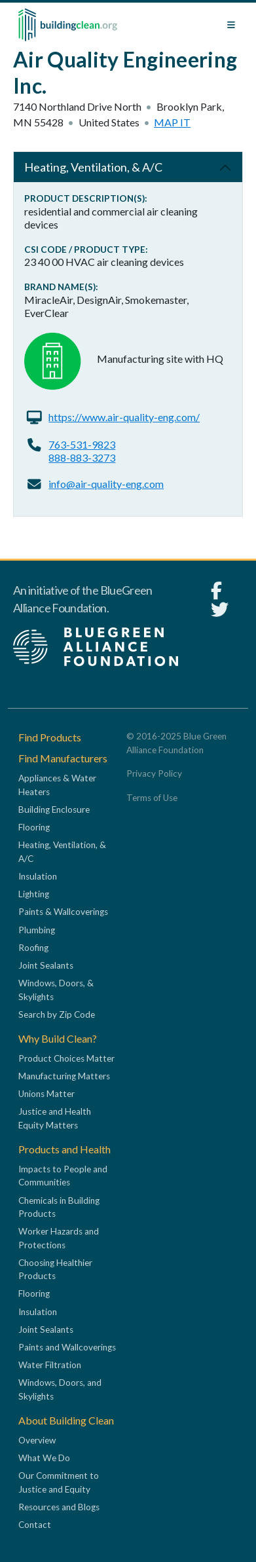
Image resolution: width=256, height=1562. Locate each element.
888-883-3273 (81, 457)
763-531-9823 (81, 444)
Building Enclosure (54, 809)
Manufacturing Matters (64, 1076)
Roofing (33, 947)
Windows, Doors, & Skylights (56, 989)
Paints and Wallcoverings (67, 1347)
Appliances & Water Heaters (57, 784)
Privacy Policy (154, 773)
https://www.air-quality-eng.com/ (124, 417)
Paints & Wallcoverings (63, 911)
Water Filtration (49, 1365)
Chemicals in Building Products (59, 1207)
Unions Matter (46, 1093)
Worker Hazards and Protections (58, 1238)
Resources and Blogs (59, 1507)
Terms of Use (151, 797)
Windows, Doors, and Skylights (59, 1389)
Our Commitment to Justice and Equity (58, 1482)
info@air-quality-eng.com (106, 483)
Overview (37, 1440)
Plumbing (36, 930)
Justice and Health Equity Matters (54, 1118)
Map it (172, 122)
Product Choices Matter (66, 1058)
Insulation (37, 876)
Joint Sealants (45, 965)
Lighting (33, 894)
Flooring (34, 827)
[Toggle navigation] (231, 25)
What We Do (44, 1458)
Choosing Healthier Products (55, 1269)
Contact (34, 1524)
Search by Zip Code (56, 1014)
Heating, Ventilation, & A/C (93, 167)
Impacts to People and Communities (62, 1175)
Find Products (49, 737)
